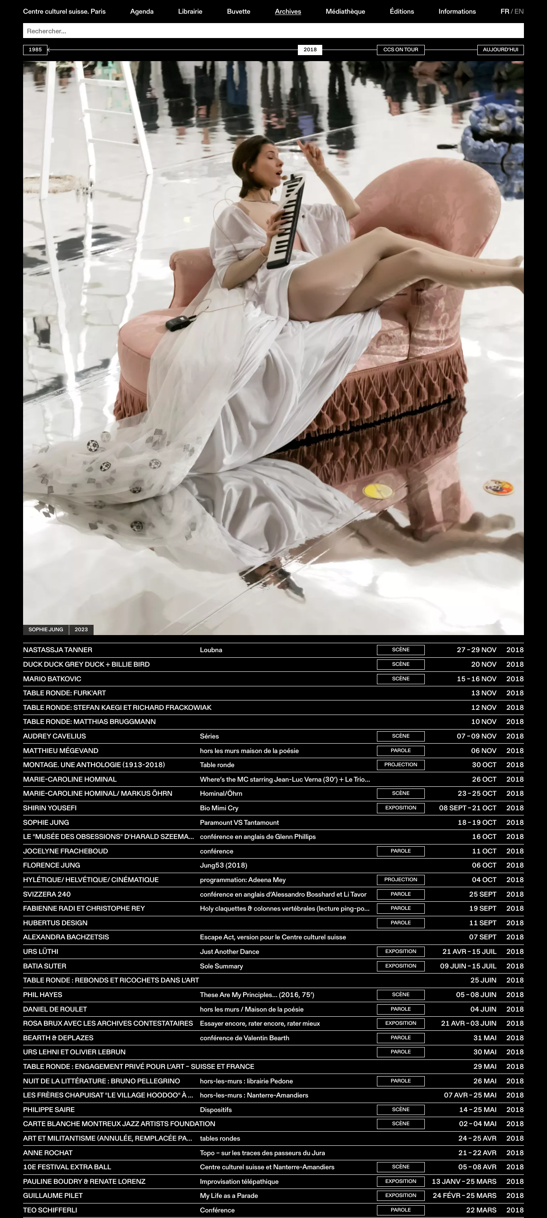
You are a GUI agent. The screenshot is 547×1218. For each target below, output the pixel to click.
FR (504, 11)
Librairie (190, 11)
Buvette (238, 11)
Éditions (402, 11)
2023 (81, 629)
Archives (288, 11)
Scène (401, 650)
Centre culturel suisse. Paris (64, 11)
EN (519, 11)
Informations (457, 11)
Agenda (142, 11)
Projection (400, 773)
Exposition (401, 820)
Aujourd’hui (500, 49)
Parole (401, 758)
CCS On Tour (400, 49)
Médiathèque (345, 11)
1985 (35, 49)
